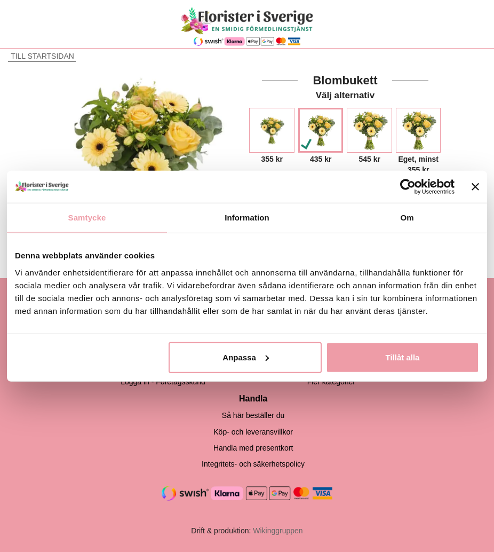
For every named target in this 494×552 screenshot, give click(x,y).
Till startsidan (41, 56)
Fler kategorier (331, 381)
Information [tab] (247, 217)
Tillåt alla (402, 356)
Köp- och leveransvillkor (253, 432)
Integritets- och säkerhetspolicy (253, 464)
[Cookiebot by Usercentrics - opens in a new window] (408, 187)
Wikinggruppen (277, 530)
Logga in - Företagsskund (163, 381)
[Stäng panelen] (475, 187)
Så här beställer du (253, 415)
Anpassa (245, 356)
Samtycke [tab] (87, 217)
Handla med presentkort (253, 448)
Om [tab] (406, 217)
